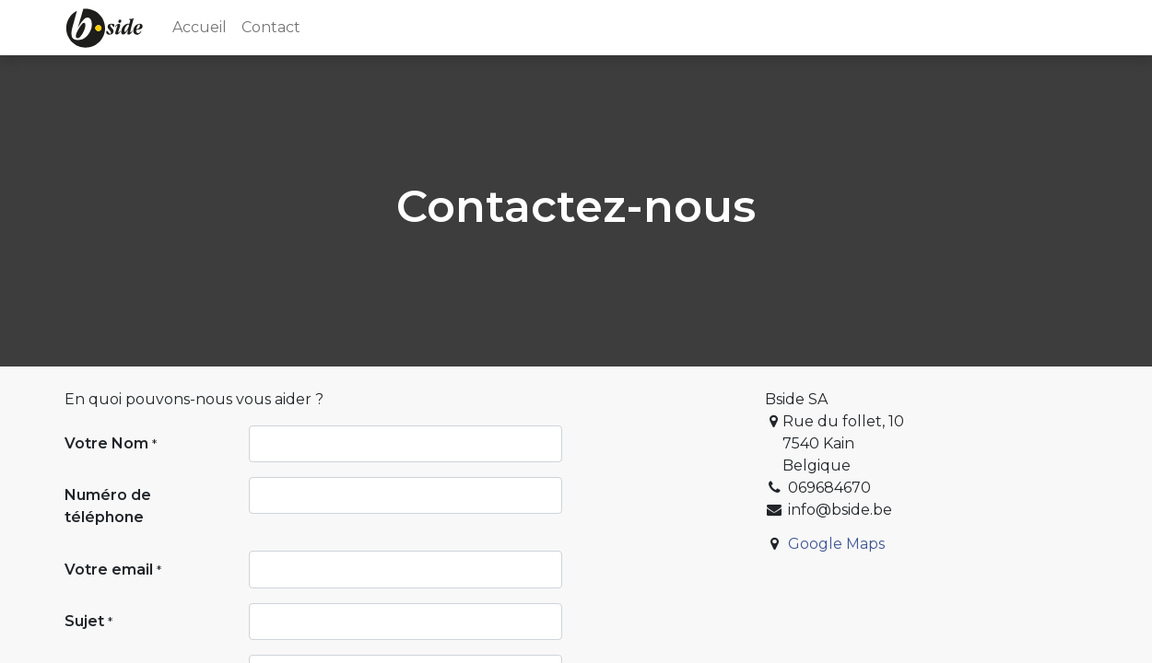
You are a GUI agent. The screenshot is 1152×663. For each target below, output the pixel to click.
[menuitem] (199, 27)
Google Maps (836, 543)
